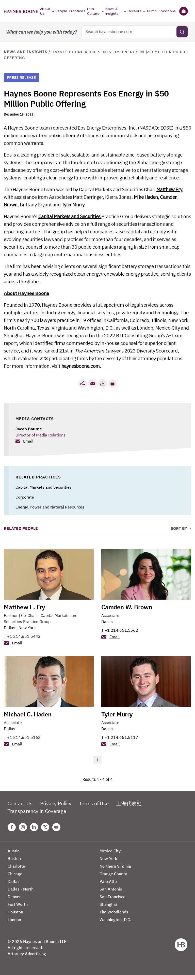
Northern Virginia (115, 866)
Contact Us (20, 803)
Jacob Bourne (28, 428)
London (14, 919)
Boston (14, 858)
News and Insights (25, 51)
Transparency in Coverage (37, 811)
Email (28, 441)
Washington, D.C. (115, 919)
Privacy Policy (55, 803)
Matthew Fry (169, 189)
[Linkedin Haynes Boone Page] (34, 827)
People (61, 11)
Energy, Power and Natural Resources (49, 507)
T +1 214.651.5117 (119, 737)
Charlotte (16, 866)
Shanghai (108, 904)
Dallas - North (21, 889)
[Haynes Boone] (21, 11)
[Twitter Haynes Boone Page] (45, 827)
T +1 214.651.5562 (119, 630)
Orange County (113, 873)
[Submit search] (182, 31)
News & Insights (111, 11)
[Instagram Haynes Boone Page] (23, 827)
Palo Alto (108, 881)
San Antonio (111, 889)
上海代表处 (129, 803)
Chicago (15, 873)
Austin (14, 850)
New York (27, 627)
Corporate (24, 497)
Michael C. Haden (28, 714)
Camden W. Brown (126, 607)
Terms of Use (94, 803)
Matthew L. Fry (24, 607)
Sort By (179, 528)
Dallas (9, 627)
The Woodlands (114, 911)
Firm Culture (93, 11)
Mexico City (110, 850)
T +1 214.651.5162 (22, 737)
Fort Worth (18, 904)
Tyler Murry (73, 205)
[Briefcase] (183, 11)
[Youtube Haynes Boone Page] (56, 827)
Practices (77, 11)
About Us (45, 11)
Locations (167, 11)
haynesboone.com (80, 366)
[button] (112, 383)
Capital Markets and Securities (70, 216)
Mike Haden (146, 197)
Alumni (152, 11)
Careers (134, 11)
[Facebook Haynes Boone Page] (12, 827)
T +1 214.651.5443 (22, 636)
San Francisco (112, 896)
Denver (14, 896)
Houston (15, 911)
